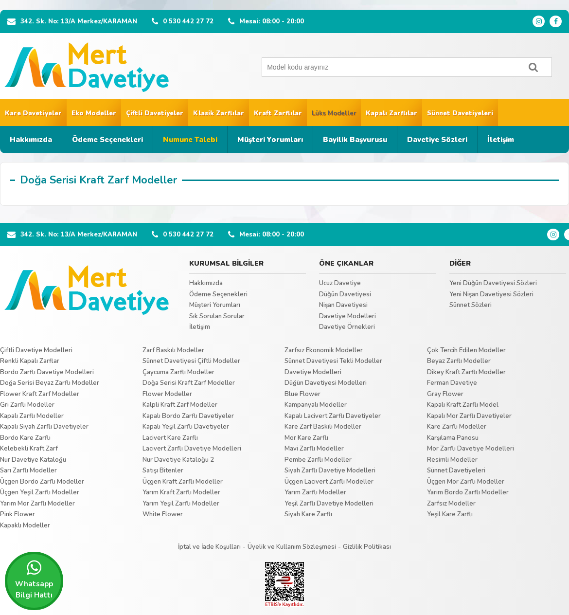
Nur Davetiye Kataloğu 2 (178, 459)
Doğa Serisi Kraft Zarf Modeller (188, 383)
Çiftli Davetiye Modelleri (36, 350)
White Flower (162, 514)
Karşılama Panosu (453, 438)
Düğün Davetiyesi (345, 294)
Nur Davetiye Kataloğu (33, 459)
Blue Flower (302, 394)
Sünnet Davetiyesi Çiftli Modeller (191, 361)
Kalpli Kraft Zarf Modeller (179, 404)
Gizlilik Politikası (367, 547)
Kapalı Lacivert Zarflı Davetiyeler (332, 416)
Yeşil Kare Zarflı (450, 514)
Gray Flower (445, 394)
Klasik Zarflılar (218, 113)
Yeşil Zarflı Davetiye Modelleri (328, 503)
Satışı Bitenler (162, 470)
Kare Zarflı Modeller (456, 426)
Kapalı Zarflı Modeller (32, 416)
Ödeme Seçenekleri (107, 140)
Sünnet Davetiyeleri (460, 113)
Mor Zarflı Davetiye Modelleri (470, 448)
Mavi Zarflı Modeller (314, 448)
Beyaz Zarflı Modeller (459, 361)
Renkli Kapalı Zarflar (29, 361)
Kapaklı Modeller (25, 525)
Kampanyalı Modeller (315, 404)
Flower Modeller (167, 394)
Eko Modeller (93, 113)
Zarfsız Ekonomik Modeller (323, 350)
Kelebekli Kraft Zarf (29, 448)
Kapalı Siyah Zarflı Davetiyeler (44, 426)
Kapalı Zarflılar (391, 113)
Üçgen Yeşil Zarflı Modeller (39, 492)
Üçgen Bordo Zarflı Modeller (42, 481)
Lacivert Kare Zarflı (170, 438)
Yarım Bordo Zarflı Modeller (468, 492)
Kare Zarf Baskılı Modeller (322, 426)
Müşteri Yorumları (270, 140)
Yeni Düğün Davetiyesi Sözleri (493, 283)
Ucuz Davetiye (340, 283)
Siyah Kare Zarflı (308, 514)
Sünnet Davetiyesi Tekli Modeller (333, 361)
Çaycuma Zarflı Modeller (178, 372)
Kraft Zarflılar (278, 113)
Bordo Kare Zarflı (25, 438)
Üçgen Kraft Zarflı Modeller (182, 481)
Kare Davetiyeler (33, 113)
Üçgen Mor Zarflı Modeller (465, 481)
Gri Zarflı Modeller (27, 404)
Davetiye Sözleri (437, 140)
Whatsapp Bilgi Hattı (34, 579)
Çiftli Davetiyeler (154, 113)
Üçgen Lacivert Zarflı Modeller (328, 481)
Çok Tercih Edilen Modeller (466, 350)
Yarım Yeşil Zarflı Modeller (180, 503)
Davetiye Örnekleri (347, 327)
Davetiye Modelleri (347, 316)
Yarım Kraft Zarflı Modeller (181, 492)
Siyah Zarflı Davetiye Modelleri (329, 470)
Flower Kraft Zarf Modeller (39, 394)
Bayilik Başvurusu (355, 140)
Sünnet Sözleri (470, 305)
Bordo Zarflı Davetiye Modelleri (47, 372)
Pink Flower (17, 514)
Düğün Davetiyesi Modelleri (325, 383)
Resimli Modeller (452, 459)
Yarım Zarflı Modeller (315, 492)
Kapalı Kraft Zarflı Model (462, 404)
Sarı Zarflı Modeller (28, 470)
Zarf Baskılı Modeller (173, 350)
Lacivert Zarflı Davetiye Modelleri (191, 448)
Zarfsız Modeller (451, 503)
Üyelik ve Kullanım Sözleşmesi (292, 547)
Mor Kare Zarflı (306, 438)
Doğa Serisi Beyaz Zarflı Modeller (49, 383)
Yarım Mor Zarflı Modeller (37, 503)
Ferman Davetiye (452, 383)
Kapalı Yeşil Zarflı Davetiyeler (185, 426)
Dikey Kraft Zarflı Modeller (466, 372)
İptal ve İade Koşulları (209, 547)
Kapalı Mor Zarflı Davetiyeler (469, 416)
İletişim (500, 140)
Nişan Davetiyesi (343, 305)
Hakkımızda (31, 140)
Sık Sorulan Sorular (217, 316)
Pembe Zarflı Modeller (318, 459)
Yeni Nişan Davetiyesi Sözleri (491, 294)
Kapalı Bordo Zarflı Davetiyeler (188, 416)
